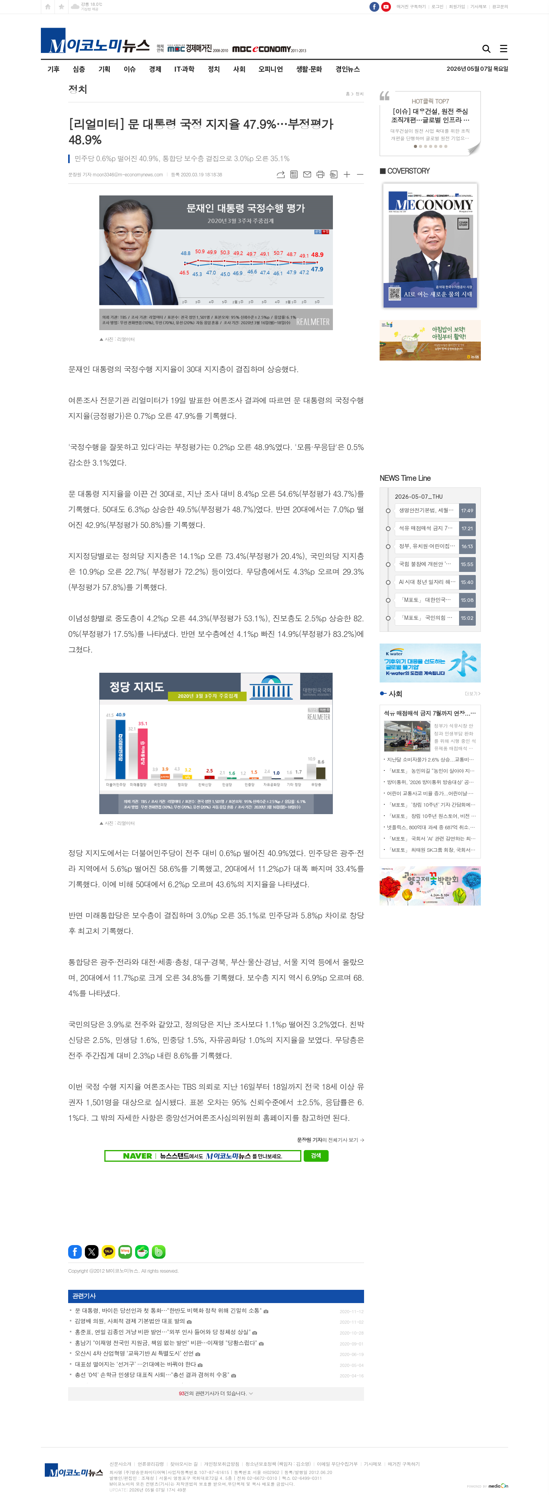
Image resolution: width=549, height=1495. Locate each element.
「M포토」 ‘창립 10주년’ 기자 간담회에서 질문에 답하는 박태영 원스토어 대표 (432, 804)
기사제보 (478, 6)
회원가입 (457, 6)
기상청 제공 (90, 9)
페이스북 (75, 1252)
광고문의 (500, 6)
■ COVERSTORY (404, 171)
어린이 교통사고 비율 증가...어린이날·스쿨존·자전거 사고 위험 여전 (432, 793)
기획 (105, 69)
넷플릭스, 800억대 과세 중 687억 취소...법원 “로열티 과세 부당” (432, 827)
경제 (155, 69)
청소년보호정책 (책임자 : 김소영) (277, 1464)
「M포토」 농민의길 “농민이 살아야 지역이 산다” (432, 770)
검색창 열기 (486, 49)
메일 (307, 174)
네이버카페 (142, 1252)
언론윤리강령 (150, 1464)
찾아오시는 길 (184, 1464)
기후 (54, 69)
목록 (294, 174)
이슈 (130, 69)
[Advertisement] (216, 1199)
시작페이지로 (48, 7)
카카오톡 (108, 1252)
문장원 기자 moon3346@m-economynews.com (115, 174)
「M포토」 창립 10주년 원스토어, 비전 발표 (432, 816)
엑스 (92, 1252)
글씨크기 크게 (347, 174)
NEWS (405, 477)
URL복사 (281, 174)
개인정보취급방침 (221, 1464)
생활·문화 (309, 69)
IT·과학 (184, 69)
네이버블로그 (125, 1252)
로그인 (437, 6)
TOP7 (430, 101)
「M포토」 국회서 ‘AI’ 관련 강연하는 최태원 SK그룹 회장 (432, 838)
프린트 (320, 174)
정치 (214, 69)
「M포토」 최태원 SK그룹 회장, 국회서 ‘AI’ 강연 (432, 849)
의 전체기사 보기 (327, 1139)
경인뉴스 (348, 69)
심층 (79, 69)
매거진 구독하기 (411, 6)
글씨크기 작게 (360, 174)
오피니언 (271, 69)
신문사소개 (120, 1464)
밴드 (158, 1252)
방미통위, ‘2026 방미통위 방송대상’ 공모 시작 (432, 782)
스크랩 (334, 174)
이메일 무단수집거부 (337, 1464)
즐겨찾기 (61, 7)
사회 (239, 69)
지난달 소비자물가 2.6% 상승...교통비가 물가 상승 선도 (432, 759)
